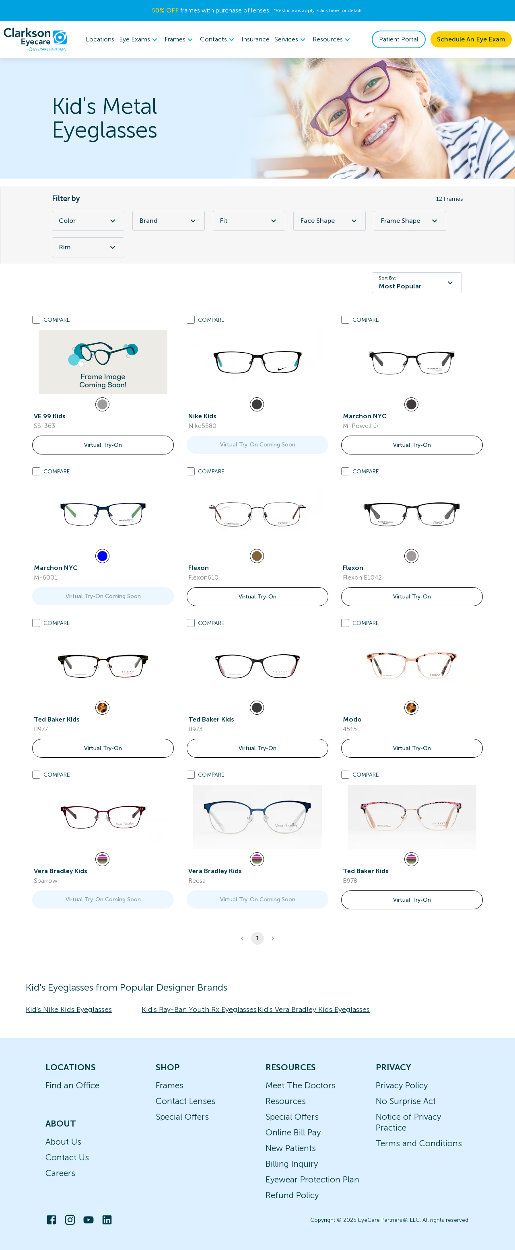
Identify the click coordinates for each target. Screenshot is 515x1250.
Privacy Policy (402, 1085)
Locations (100, 39)
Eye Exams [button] (139, 39)
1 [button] (257, 938)
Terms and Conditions (419, 1143)
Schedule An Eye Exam (471, 39)
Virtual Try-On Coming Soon (257, 444)
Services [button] (291, 39)
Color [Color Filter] (88, 221)
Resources (286, 1101)
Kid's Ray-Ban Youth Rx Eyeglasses (199, 1009)
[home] (35, 39)
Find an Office (72, 1085)
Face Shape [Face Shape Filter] (329, 221)
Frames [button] (180, 39)
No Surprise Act (406, 1101)
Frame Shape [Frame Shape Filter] (410, 221)
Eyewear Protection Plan (312, 1179)
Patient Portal (398, 39)
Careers (60, 1173)
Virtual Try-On (103, 445)
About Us (63, 1142)
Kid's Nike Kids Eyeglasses (69, 1009)
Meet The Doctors (301, 1085)
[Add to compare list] (36, 320)
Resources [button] (332, 39)
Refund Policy (292, 1195)
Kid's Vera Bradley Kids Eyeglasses (314, 1009)
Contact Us (67, 1157)
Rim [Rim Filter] (88, 247)
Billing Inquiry (292, 1164)
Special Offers (182, 1117)
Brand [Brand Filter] (168, 221)
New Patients (291, 1148)
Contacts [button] (218, 39)
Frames (169, 1085)
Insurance (255, 39)
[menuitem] (139, 39)
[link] (103, 362)
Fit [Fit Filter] (249, 221)
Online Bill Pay (293, 1132)
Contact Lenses (185, 1101)
